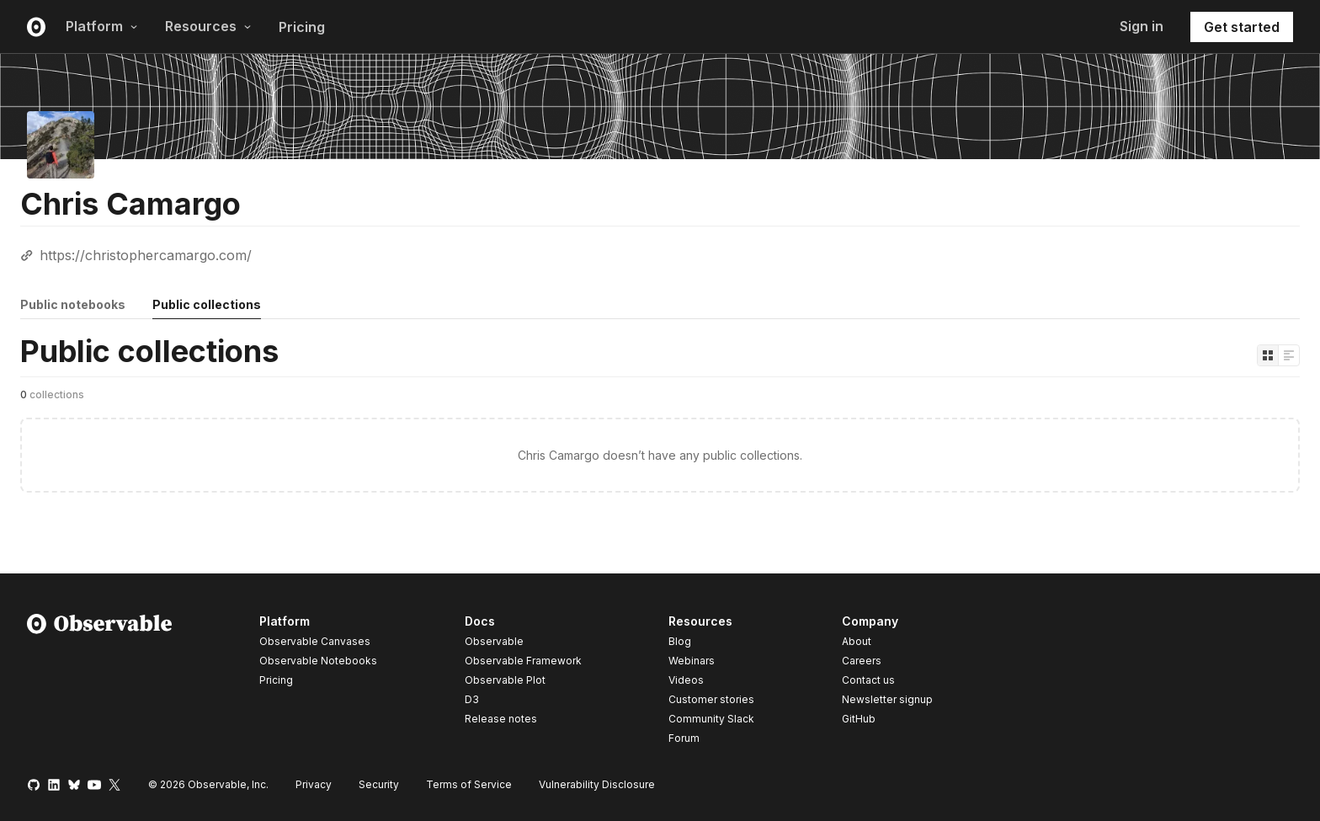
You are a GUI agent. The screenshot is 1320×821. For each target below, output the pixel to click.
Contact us (868, 680)
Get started (1242, 27)
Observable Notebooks (318, 660)
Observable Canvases (314, 641)
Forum (684, 738)
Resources (208, 26)
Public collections (206, 304)
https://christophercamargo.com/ (146, 255)
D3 (472, 699)
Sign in (1141, 26)
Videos (686, 680)
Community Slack (711, 718)
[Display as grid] (1268, 355)
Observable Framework (523, 660)
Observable (494, 641)
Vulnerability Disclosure (597, 784)
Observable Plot (505, 680)
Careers (861, 660)
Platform (102, 26)
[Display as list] (1289, 355)
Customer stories (711, 699)
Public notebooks (72, 304)
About (856, 641)
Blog (679, 641)
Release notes (501, 718)
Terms (469, 784)
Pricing (302, 27)
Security (379, 784)
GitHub (859, 718)
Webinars (691, 660)
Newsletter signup (887, 700)
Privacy (313, 784)
